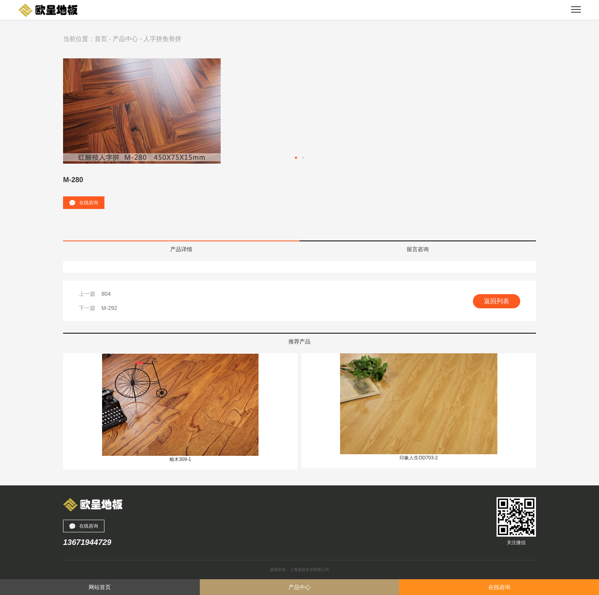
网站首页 (100, 587)
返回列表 (496, 301)
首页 (101, 38)
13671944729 (87, 542)
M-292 (109, 308)
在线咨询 (83, 203)
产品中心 (125, 38)
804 (106, 294)
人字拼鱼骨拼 (162, 38)
